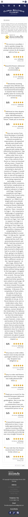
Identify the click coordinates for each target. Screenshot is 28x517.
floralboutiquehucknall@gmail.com (14, 505)
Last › (23, 465)
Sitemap (14, 481)
